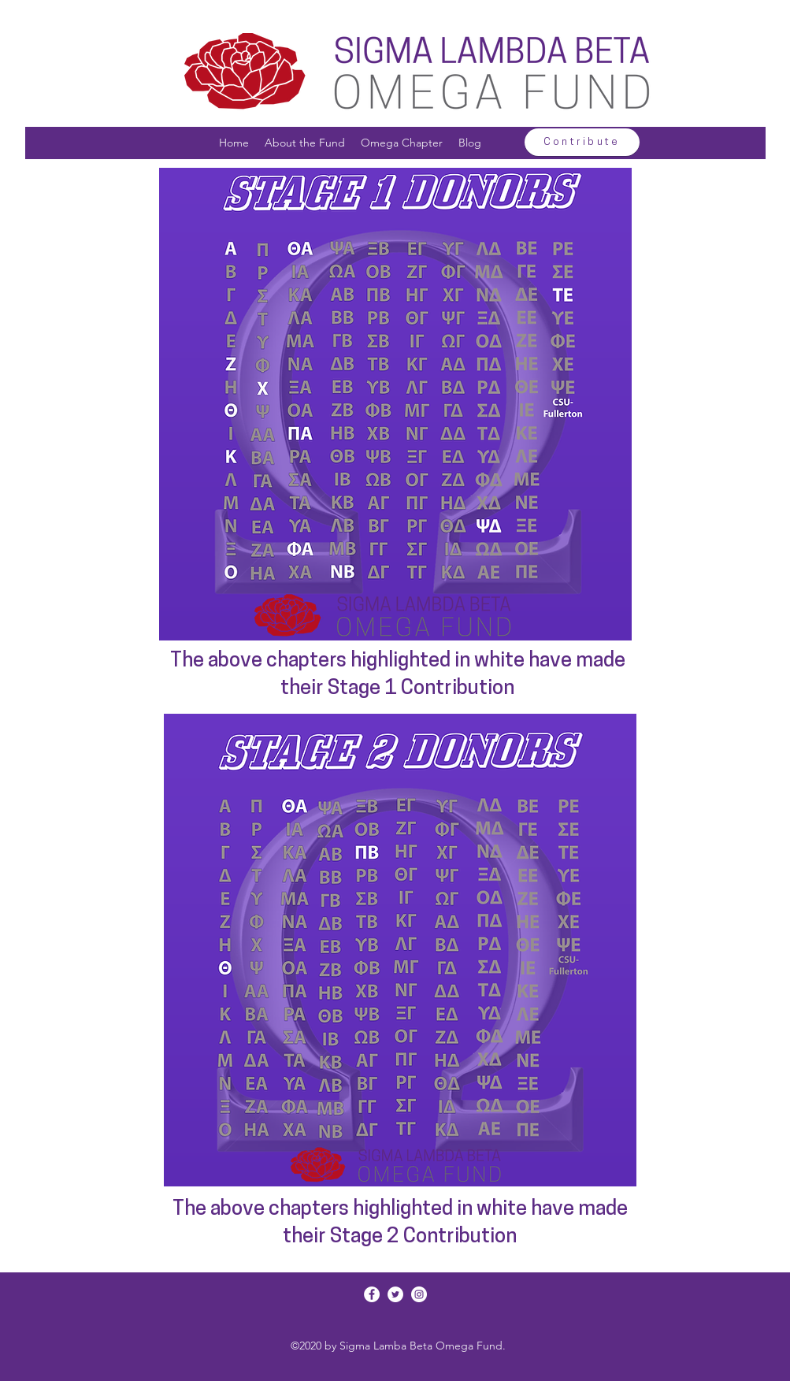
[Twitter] (395, 1294)
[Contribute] (582, 142)
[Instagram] (419, 1294)
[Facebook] (372, 1294)
